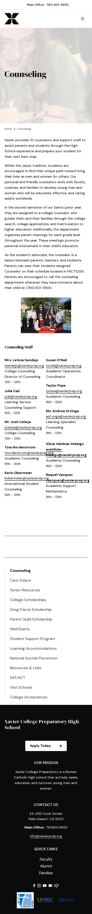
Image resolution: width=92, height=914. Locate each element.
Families (46, 872)
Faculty (46, 859)
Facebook (34, 885)
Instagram (39, 885)
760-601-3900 (57, 5)
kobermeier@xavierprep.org (27, 478)
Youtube (44, 885)
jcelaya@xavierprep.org (23, 427)
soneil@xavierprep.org (63, 365)
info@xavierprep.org (46, 836)
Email (50, 885)
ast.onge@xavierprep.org (66, 416)
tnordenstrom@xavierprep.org (29, 453)
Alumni (46, 866)
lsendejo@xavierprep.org (24, 365)
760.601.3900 (56, 827)
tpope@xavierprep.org (64, 391)
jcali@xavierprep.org (21, 396)
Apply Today (48, 746)
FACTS (56, 885)
